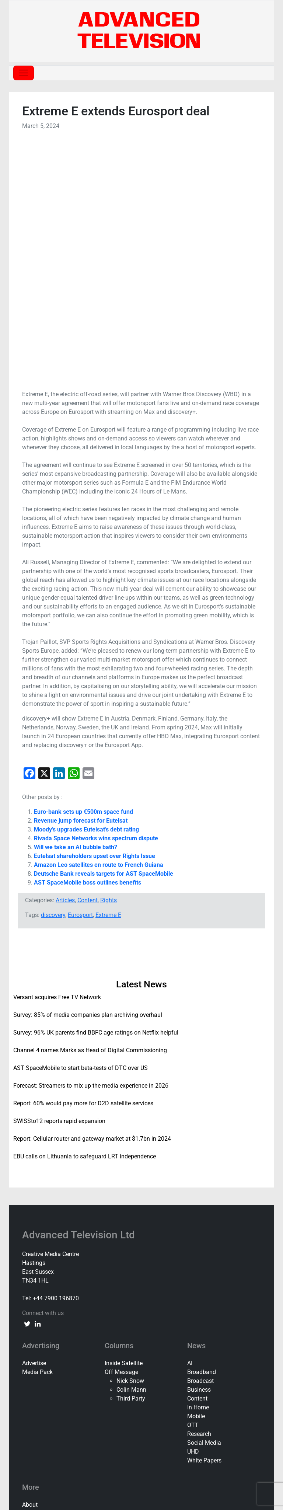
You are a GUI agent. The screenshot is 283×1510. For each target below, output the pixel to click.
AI (189, 1124)
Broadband (201, 1133)
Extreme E (108, 676)
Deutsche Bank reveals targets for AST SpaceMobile (103, 634)
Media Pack (37, 1133)
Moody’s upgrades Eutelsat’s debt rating (86, 590)
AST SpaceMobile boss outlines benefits (87, 643)
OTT (193, 1186)
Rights (108, 661)
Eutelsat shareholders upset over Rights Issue (94, 617)
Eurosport (80, 676)
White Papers (204, 1221)
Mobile (196, 1177)
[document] (141, 1427)
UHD (193, 1212)
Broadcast (200, 1141)
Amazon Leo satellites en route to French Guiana (98, 626)
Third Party (130, 1159)
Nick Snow (130, 1141)
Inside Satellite (124, 1124)
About (30, 1265)
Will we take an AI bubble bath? (75, 608)
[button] (141, 1347)
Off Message (121, 1133)
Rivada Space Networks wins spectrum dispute (96, 599)
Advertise (34, 1124)
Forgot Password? (141, 1443)
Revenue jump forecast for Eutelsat (80, 581)
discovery (53, 676)
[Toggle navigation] (23, 73)
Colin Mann (131, 1150)
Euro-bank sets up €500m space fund (83, 572)
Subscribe (35, 1283)
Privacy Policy (40, 1292)
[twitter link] (27, 1085)
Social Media (204, 1203)
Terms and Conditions (50, 1301)
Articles (65, 661)
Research (199, 1195)
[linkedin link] (37, 1085)
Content (87, 661)
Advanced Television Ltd (79, 996)
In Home (198, 1168)
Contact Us (36, 1274)
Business (199, 1150)
